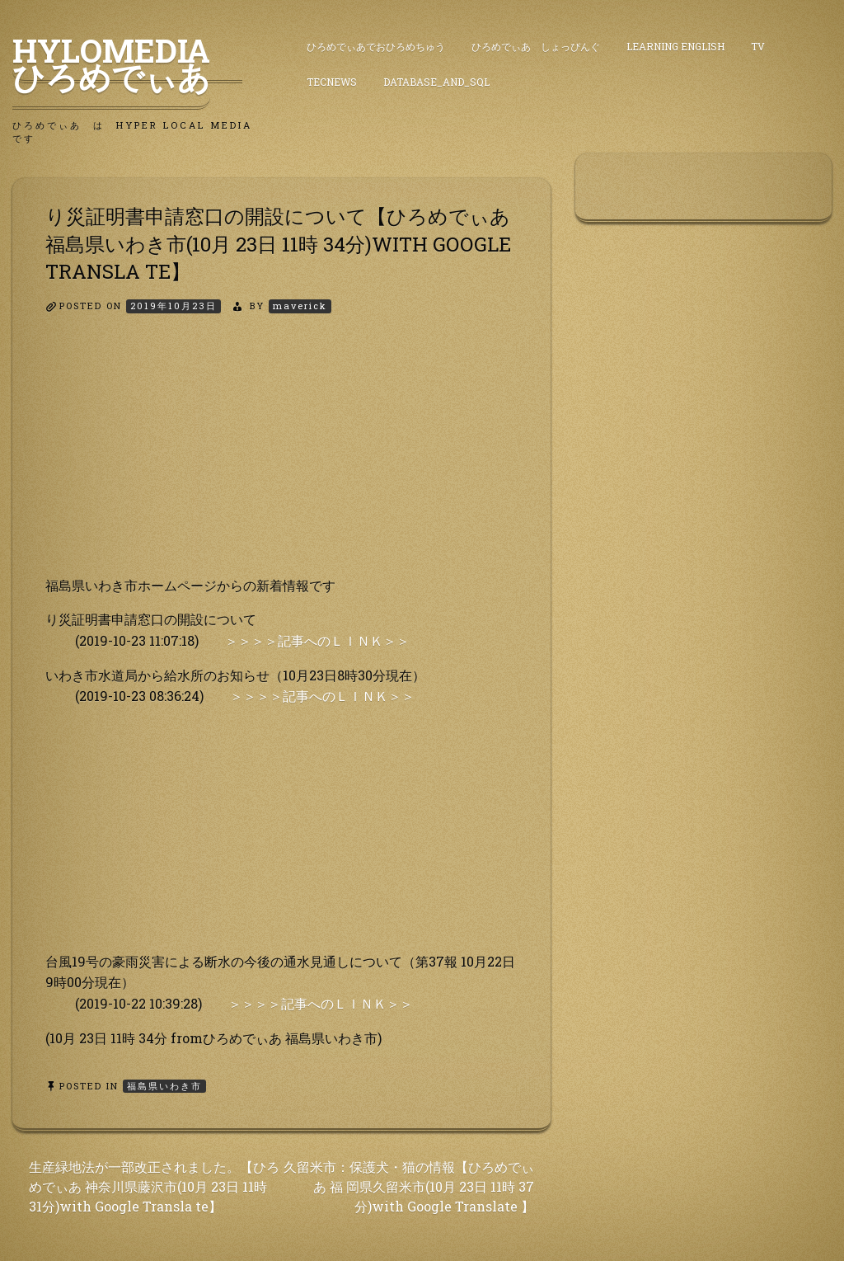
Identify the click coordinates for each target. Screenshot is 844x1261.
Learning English (675, 46)
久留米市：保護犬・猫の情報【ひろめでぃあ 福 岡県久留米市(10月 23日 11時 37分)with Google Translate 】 (409, 1186)
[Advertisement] (281, 459)
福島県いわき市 (164, 1086)
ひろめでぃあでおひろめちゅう (376, 46)
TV (758, 46)
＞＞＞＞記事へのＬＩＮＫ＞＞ (317, 640)
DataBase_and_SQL (436, 81)
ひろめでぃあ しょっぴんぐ (535, 46)
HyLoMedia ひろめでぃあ (127, 63)
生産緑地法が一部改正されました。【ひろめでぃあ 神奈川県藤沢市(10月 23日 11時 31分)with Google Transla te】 (154, 1186)
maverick (300, 305)
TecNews (332, 81)
